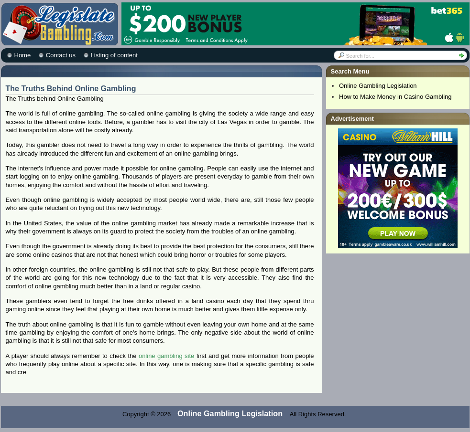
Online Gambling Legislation (378, 85)
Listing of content (114, 55)
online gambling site (166, 355)
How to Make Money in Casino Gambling (395, 96)
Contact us (61, 55)
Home (22, 55)
